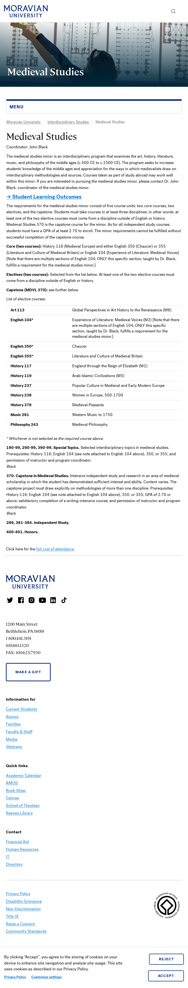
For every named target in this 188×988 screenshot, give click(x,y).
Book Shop (16, 790)
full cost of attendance (55, 549)
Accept (166, 975)
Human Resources (22, 849)
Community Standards (26, 931)
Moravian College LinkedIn (53, 600)
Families (13, 724)
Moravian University (24, 122)
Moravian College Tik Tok (64, 600)
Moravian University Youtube (42, 600)
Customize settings (46, 977)
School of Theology (23, 805)
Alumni (12, 717)
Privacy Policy (15, 977)
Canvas (12, 798)
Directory (14, 864)
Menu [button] (183, 11)
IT (7, 857)
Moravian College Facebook (20, 600)
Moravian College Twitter (10, 600)
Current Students (21, 709)
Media (11, 739)
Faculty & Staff (19, 732)
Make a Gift (28, 672)
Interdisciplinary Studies (68, 122)
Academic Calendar (23, 775)
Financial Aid (17, 842)
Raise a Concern (20, 924)
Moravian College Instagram (31, 600)
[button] (173, 11)
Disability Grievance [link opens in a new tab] (24, 901)
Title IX (12, 916)
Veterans (14, 746)
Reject (166, 959)
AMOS (12, 783)
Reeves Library (19, 813)
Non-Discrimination (23, 909)
